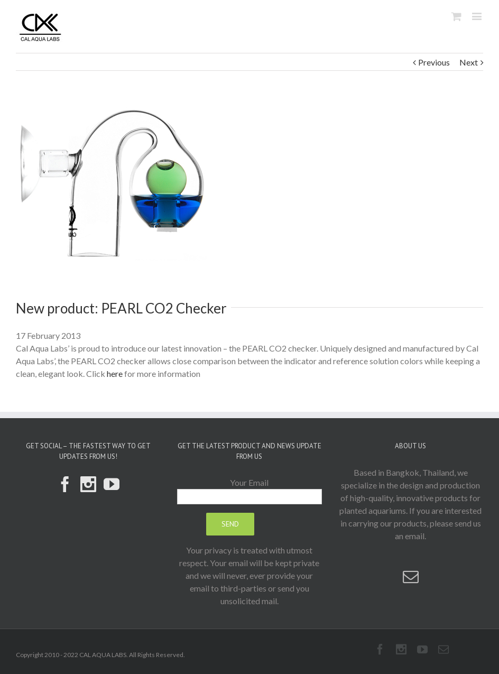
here (115, 373)
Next (468, 62)
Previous (434, 62)
